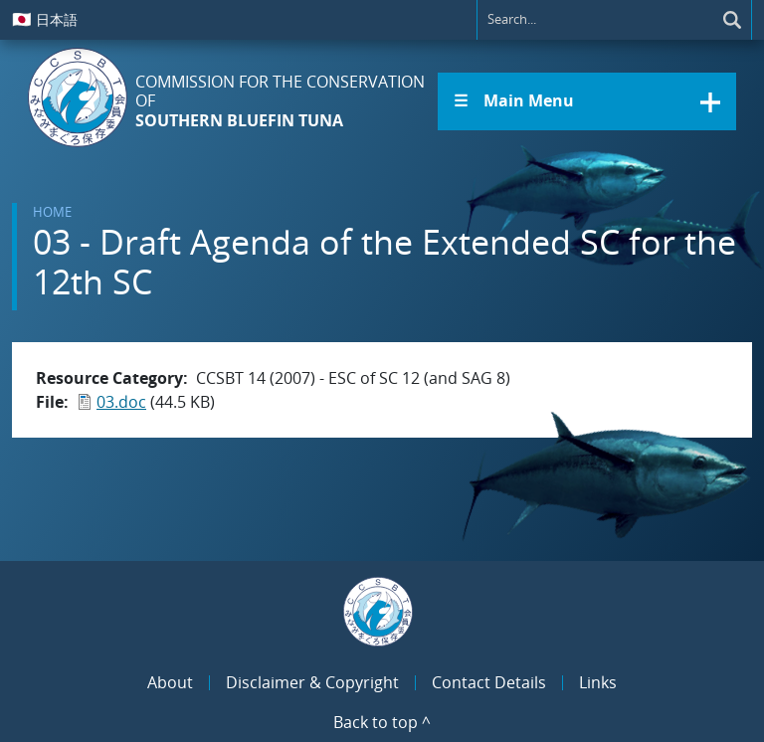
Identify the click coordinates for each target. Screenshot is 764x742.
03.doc (121, 402)
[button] (587, 101)
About (170, 682)
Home (52, 212)
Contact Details (489, 682)
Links (598, 682)
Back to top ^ (382, 722)
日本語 (45, 19)
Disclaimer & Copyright (312, 682)
